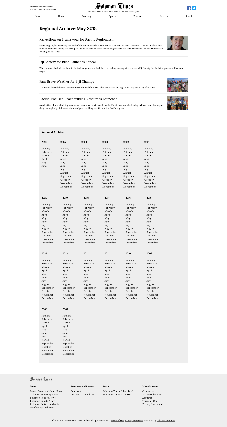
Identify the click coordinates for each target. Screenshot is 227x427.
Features (137, 16)
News (61, 16)
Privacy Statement (152, 404)
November (66, 183)
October (65, 179)
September (66, 176)
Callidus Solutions (166, 420)
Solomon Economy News (44, 394)
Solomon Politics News (43, 397)
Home (37, 16)
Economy (86, 16)
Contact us (148, 391)
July (62, 169)
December (66, 186)
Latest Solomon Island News (46, 391)
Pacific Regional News (42, 407)
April (44, 158)
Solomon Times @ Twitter (117, 394)
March (45, 155)
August (64, 172)
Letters (164, 16)
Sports (112, 16)
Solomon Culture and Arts (44, 404)
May (44, 162)
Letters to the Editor (82, 394)
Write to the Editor (153, 394)
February (47, 152)
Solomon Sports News (42, 400)
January (46, 148)
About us (147, 397)
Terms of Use (149, 400)
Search (189, 16)
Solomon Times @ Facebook (118, 391)
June (44, 165)
